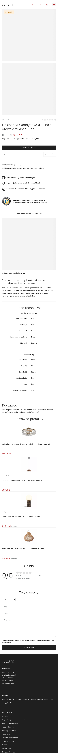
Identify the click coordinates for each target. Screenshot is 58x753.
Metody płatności (9, 697)
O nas (4, 711)
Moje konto (6, 715)
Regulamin (6, 701)
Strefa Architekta (9, 708)
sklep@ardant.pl (8, 669)
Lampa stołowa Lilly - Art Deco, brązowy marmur (21, 483)
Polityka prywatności (10, 704)
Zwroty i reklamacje (10, 690)
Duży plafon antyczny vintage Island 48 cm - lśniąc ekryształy (26, 411)
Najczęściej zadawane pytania (14, 686)
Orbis (22, 240)
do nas (26, 135)
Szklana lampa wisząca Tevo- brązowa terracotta (22, 447)
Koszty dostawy (8, 694)
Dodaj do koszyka (29, 114)
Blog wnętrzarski (8, 719)
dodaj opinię (29, 614)
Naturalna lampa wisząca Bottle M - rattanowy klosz (23, 515)
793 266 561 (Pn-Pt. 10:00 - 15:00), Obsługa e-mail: (21, 666)
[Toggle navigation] (54, 4)
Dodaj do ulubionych (51, 12)
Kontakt (5, 683)
